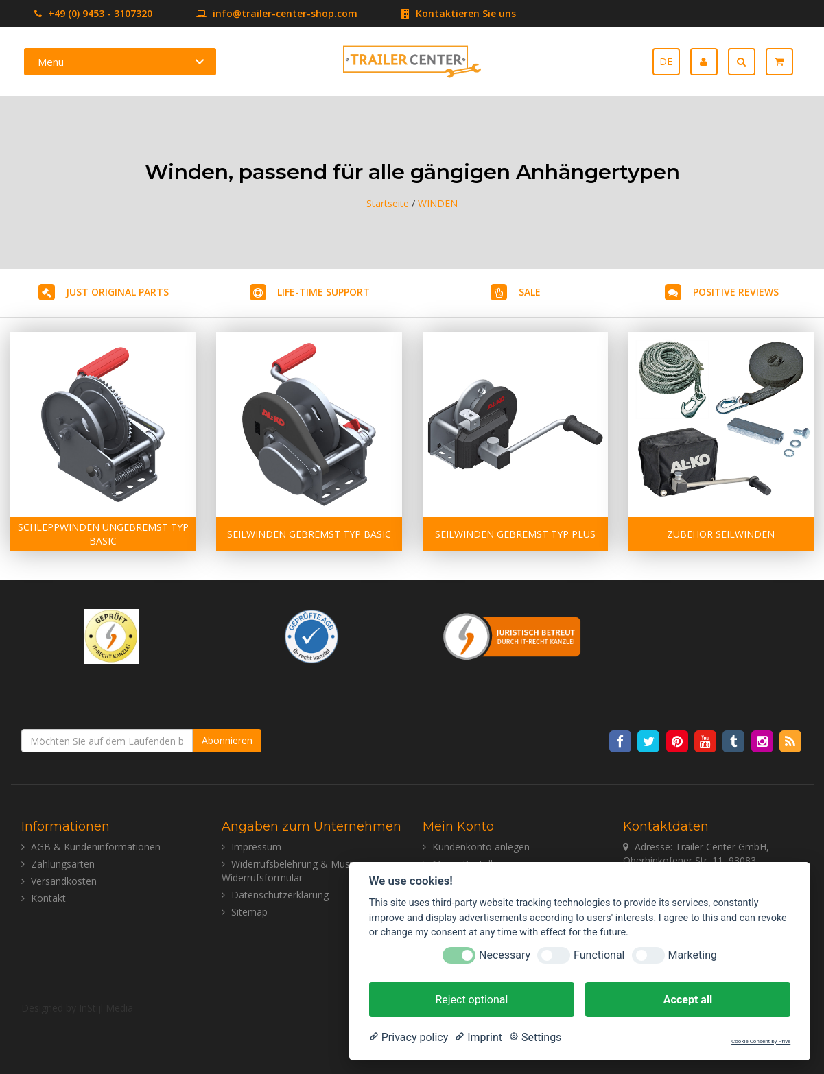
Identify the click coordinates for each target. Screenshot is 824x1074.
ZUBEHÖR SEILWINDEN (721, 533)
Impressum (256, 846)
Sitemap (249, 911)
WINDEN (438, 203)
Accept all (687, 999)
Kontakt (48, 898)
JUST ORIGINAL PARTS (117, 291)
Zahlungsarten (63, 863)
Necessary (504, 955)
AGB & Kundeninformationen (96, 846)
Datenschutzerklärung (280, 894)
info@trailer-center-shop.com (256, 13)
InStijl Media (106, 1007)
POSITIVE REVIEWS (736, 291)
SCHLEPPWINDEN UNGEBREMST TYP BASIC (103, 534)
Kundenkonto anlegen (481, 846)
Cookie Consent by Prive (760, 1041)
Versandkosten (64, 880)
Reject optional (471, 999)
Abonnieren (227, 740)
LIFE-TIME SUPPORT (323, 291)
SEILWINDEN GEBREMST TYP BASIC (309, 533)
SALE (530, 291)
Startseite (387, 203)
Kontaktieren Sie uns (438, 13)
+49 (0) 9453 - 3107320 (93, 13)
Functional (599, 955)
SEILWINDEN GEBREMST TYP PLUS (515, 533)
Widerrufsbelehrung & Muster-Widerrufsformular (294, 870)
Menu (51, 62)
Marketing (692, 955)
